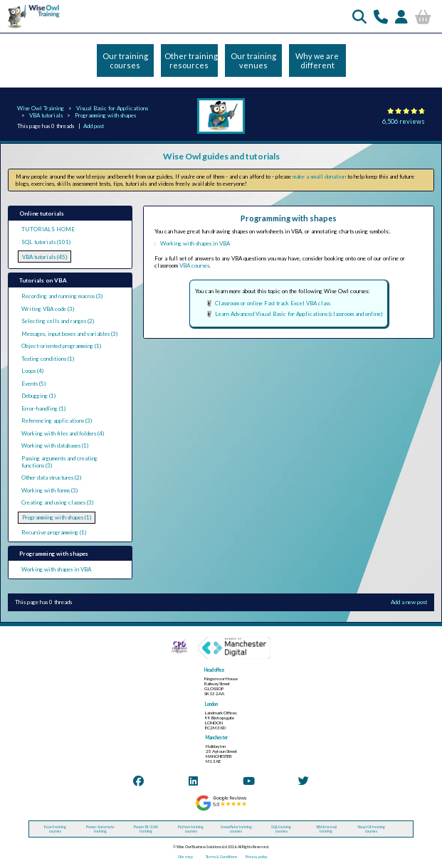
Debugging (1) (38, 395)
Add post (93, 126)
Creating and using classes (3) (57, 502)
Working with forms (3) (49, 490)
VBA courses (194, 265)
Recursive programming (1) (53, 532)
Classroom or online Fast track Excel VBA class (272, 303)
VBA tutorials (46, 115)
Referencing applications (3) (56, 420)
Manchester (217, 737)
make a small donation (319, 176)
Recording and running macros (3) (61, 296)
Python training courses (191, 829)
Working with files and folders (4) (62, 433)
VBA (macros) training (326, 829)
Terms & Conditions (221, 857)
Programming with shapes (105, 115)
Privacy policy (257, 857)
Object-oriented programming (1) (61, 345)
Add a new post (409, 602)
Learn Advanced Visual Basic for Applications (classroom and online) (298, 313)
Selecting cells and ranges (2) (57, 320)
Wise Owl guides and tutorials (221, 156)
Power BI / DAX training (146, 829)
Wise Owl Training (40, 108)
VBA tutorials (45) (44, 256)
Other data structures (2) (51, 477)
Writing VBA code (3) (47, 308)
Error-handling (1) (43, 408)
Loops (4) (32, 370)
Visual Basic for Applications (112, 108)
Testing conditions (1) (47, 358)
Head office (214, 669)
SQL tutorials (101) (45, 241)
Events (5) (33, 383)
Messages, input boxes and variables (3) (69, 333)
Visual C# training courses (371, 829)
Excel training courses (55, 829)
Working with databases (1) (54, 445)
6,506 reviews (403, 121)
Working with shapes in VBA (56, 569)
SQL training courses (281, 829)
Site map (185, 857)
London (211, 704)
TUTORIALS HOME (48, 229)
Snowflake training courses (236, 829)
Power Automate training (100, 829)
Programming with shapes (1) (56, 517)
